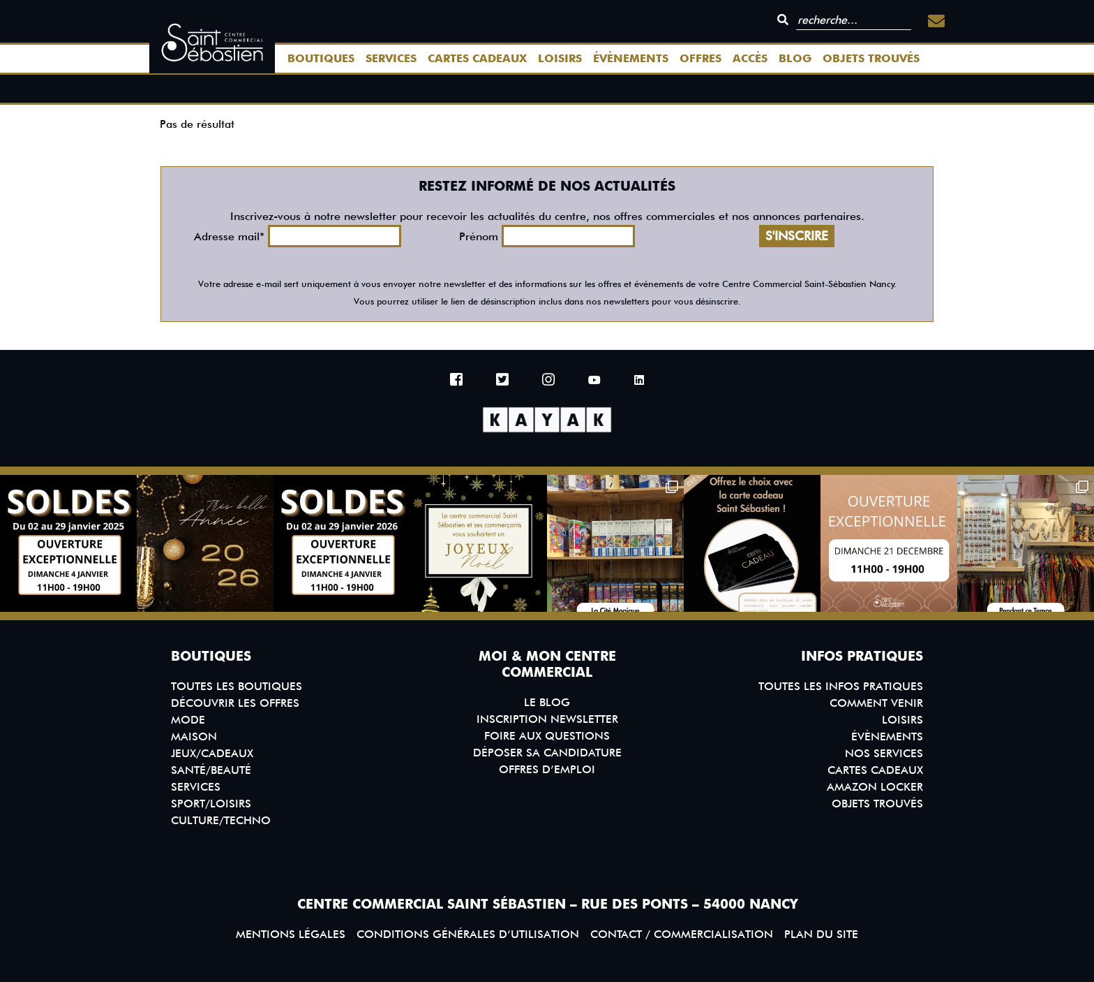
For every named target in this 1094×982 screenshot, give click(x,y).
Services (391, 58)
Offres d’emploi (547, 769)
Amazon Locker (875, 786)
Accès (750, 58)
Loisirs (560, 58)
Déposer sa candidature (547, 752)
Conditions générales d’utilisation (468, 934)
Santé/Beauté (211, 770)
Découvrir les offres (235, 703)
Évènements (630, 58)
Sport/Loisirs (211, 803)
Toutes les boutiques (236, 686)
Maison (194, 736)
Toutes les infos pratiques (840, 686)
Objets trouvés (871, 58)
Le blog (547, 702)
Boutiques (320, 58)
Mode (188, 719)
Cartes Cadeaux (477, 58)
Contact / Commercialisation (681, 934)
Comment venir (876, 703)
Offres (700, 58)
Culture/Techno (221, 820)
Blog (795, 58)
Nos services (884, 753)
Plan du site (821, 934)
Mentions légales (290, 934)
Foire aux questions (547, 735)
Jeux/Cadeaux (212, 753)
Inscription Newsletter (547, 719)
